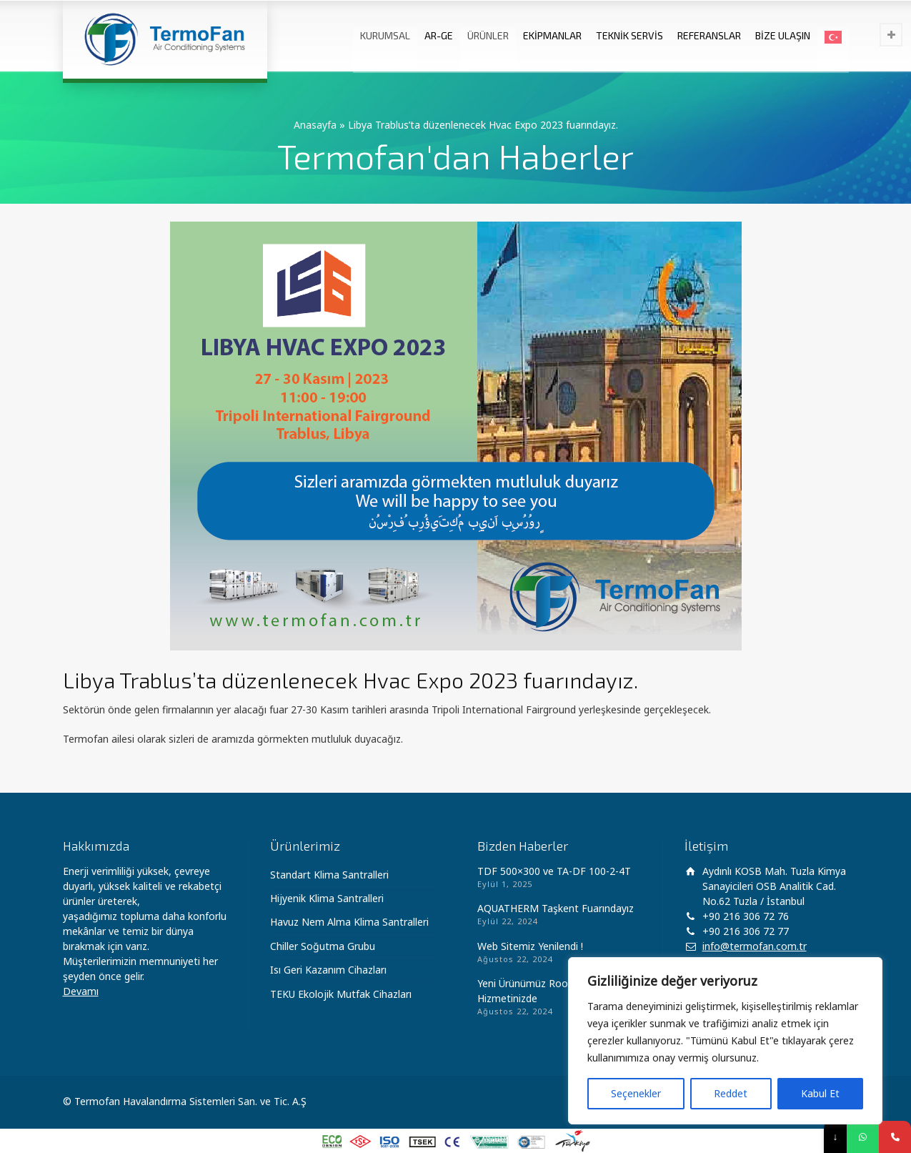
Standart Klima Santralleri (329, 874)
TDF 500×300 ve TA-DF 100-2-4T (554, 871)
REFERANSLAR (709, 35)
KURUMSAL (385, 35)
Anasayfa (315, 125)
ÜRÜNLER (488, 35)
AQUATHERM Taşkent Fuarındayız (555, 908)
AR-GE (438, 35)
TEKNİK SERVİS (629, 35)
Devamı (81, 991)
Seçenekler (636, 1093)
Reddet (730, 1093)
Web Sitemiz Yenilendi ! (530, 946)
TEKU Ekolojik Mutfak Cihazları (341, 994)
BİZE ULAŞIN (782, 35)
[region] (725, 1040)
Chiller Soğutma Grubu (322, 946)
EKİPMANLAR (552, 35)
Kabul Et (820, 1093)
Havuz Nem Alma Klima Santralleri (349, 922)
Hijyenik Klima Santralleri (327, 898)
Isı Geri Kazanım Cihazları (328, 969)
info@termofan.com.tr (754, 946)
